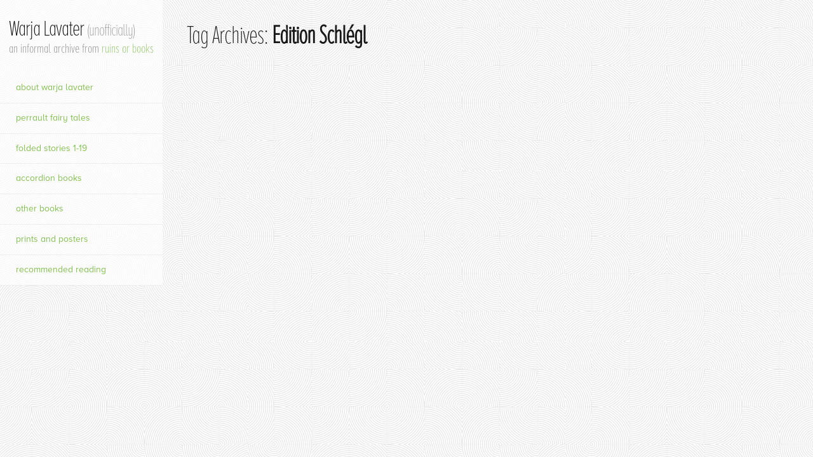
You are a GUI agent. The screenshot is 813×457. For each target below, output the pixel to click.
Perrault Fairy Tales (53, 117)
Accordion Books (49, 178)
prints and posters (52, 239)
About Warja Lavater (54, 87)
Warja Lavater (72, 28)
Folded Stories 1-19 (51, 148)
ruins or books (128, 48)
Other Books (40, 208)
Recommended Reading (61, 269)
